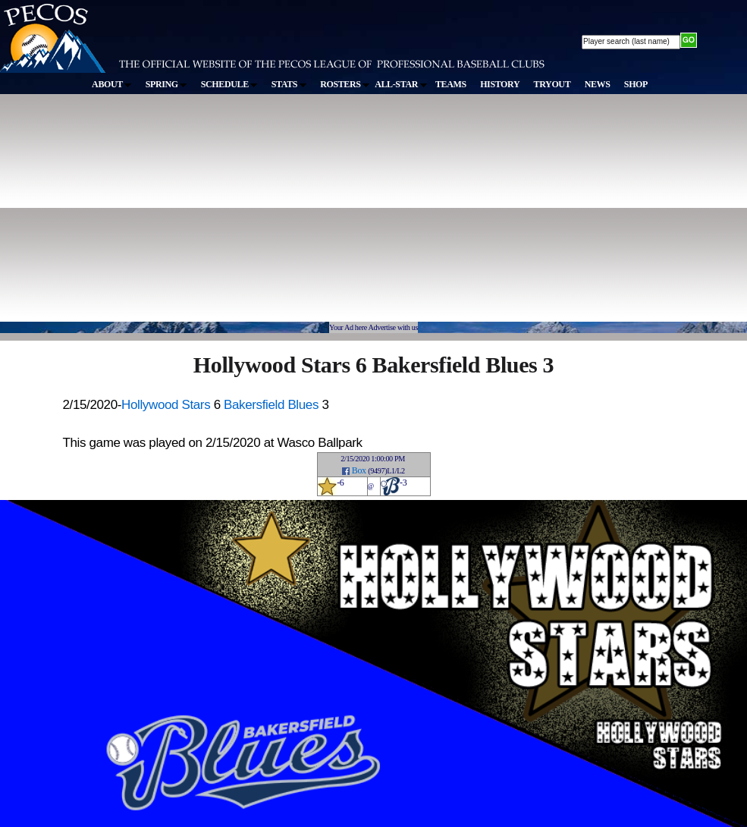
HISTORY (499, 84)
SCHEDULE (229, 84)
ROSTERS (344, 84)
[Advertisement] (247, 215)
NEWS (597, 84)
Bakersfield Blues (271, 405)
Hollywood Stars (165, 405)
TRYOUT (552, 84)
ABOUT (111, 84)
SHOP (636, 84)
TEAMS (450, 84)
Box (359, 470)
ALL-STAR (400, 84)
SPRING (166, 84)
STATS (288, 84)
